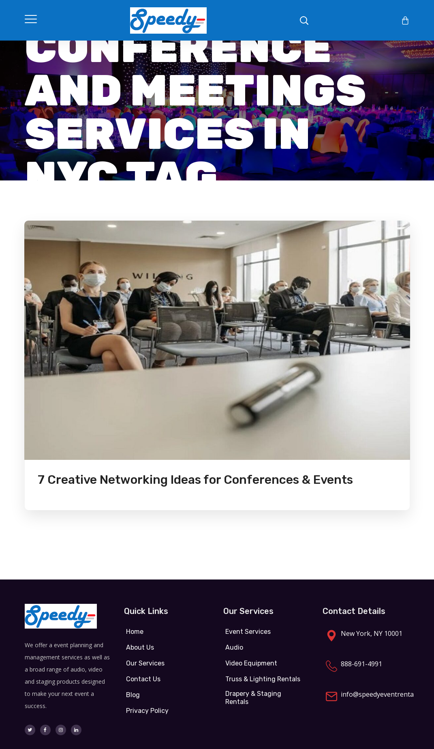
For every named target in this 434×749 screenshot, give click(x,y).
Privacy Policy (147, 711)
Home (134, 631)
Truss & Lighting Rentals (262, 679)
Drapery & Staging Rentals (253, 698)
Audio (234, 647)
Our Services (145, 663)
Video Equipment (251, 663)
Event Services (248, 631)
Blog (133, 695)
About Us (140, 647)
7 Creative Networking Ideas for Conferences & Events (195, 479)
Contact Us (143, 679)
